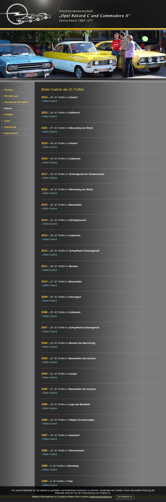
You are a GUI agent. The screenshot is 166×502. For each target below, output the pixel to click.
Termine (8, 90)
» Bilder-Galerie (49, 101)
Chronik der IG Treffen (16, 102)
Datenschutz (11, 133)
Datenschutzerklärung (101, 496)
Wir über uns (11, 96)
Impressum (10, 127)
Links (7, 121)
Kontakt (8, 114)
